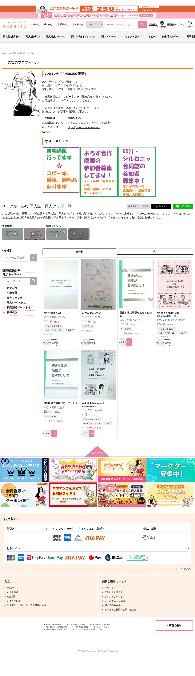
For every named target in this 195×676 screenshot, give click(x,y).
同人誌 (25, 63)
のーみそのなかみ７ (150, 223)
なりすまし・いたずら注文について (100, 646)
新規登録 (171, 34)
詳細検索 (153, 34)
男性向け (63, 34)
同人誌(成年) (33, 46)
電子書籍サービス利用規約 (60, 643)
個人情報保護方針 (91, 643)
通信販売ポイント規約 (114, 640)
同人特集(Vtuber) (55, 46)
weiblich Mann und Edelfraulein (93, 419)
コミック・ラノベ (132, 46)
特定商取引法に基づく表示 (60, 646)
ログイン (180, 34)
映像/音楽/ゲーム (171, 46)
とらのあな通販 (10, 63)
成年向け (48, 34)
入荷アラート (135, 215)
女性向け (77, 34)
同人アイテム (108, 46)
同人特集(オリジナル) (83, 46)
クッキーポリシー (117, 643)
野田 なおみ (29, 223)
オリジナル (12, 227)
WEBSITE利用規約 (56, 640)
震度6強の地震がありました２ (61, 417)
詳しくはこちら (184, 584)
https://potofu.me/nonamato (84, 137)
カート (145, 356)
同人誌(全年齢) (11, 46)
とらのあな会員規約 (84, 640)
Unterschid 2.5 (124, 223)
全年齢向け (35, 34)
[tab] (155, 262)
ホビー (152, 46)
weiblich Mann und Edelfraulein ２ (168, 327)
